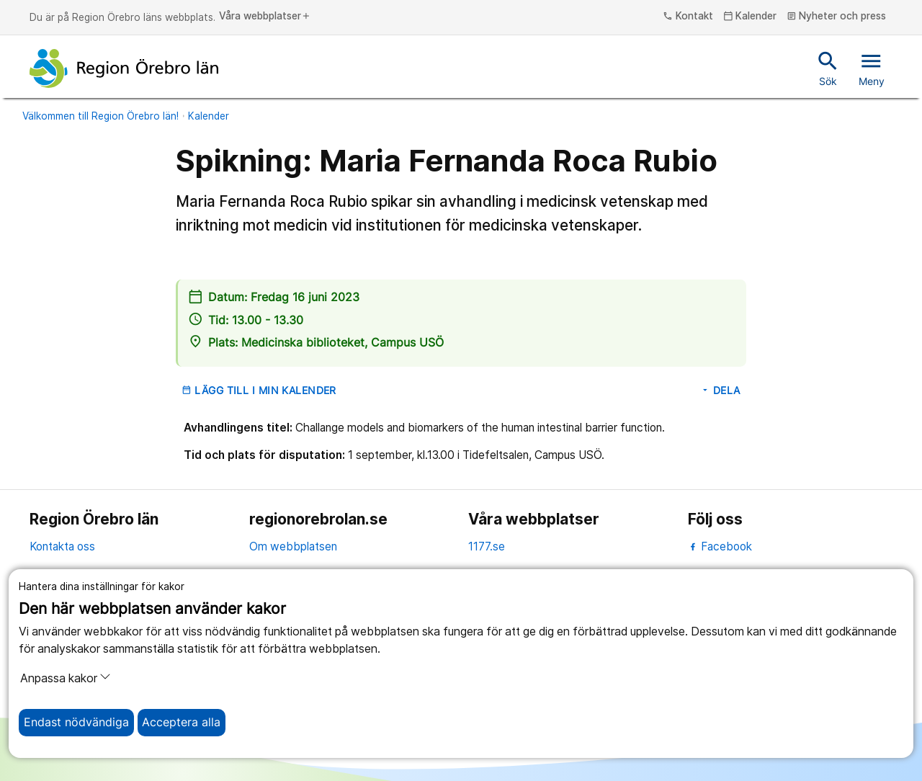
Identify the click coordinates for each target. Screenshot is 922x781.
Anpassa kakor (65, 678)
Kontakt (688, 17)
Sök (828, 67)
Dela (720, 390)
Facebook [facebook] (720, 546)
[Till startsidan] (124, 68)
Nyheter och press (837, 17)
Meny (872, 67)
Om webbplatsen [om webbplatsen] (293, 546)
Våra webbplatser (265, 17)
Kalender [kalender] (750, 17)
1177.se (486, 546)
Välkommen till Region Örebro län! (100, 116)
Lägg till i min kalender (259, 390)
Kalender (208, 116)
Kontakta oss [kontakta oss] (62, 546)
